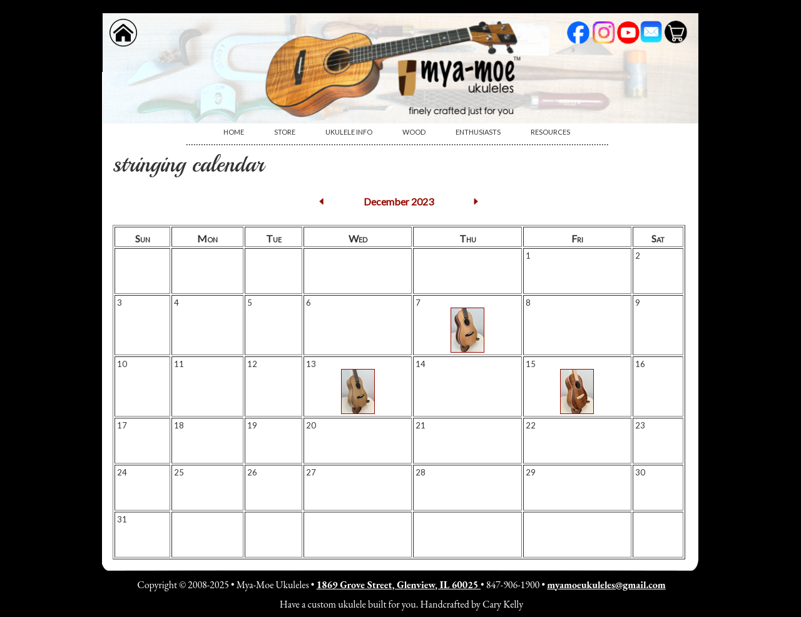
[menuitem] (234, 132)
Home (233, 132)
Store (284, 132)
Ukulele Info (348, 132)
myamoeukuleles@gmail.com (606, 584)
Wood (414, 132)
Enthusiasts (478, 132)
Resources (550, 132)
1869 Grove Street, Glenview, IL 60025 (399, 584)
